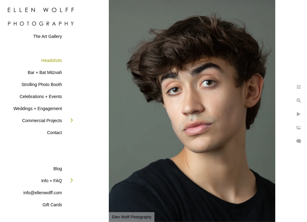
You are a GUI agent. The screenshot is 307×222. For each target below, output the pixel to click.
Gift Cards (52, 204)
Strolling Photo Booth (41, 84)
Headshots (51, 60)
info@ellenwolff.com (42, 192)
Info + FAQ (51, 180)
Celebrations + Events (41, 96)
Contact (54, 132)
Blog (57, 168)
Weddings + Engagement (38, 108)
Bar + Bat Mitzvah (45, 72)
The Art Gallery (47, 36)
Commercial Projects (42, 120)
